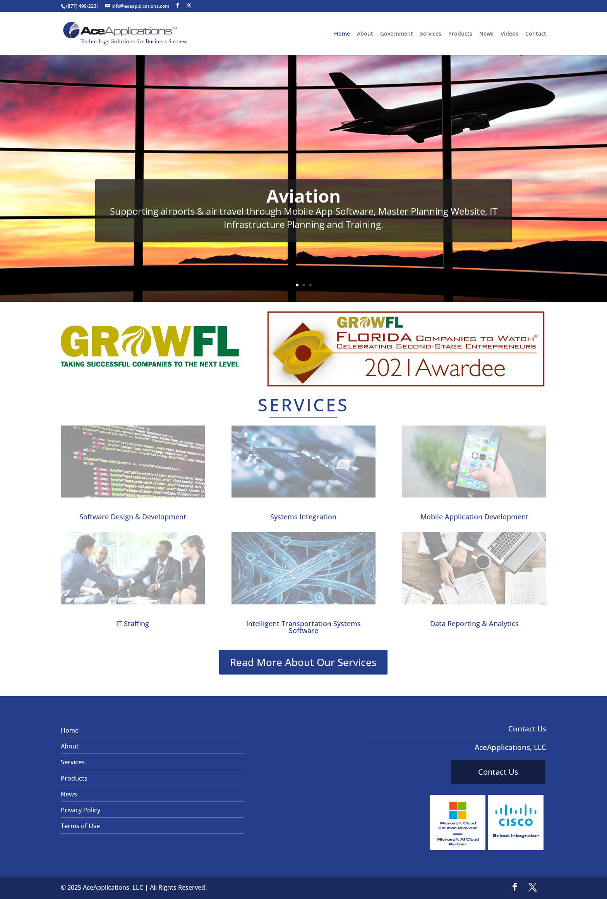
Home (342, 34)
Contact (535, 34)
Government (396, 34)
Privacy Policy (80, 810)
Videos (509, 34)
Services (430, 34)
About (365, 34)
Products (460, 34)
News (486, 34)
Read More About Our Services (303, 662)
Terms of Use (80, 826)
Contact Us (498, 772)
